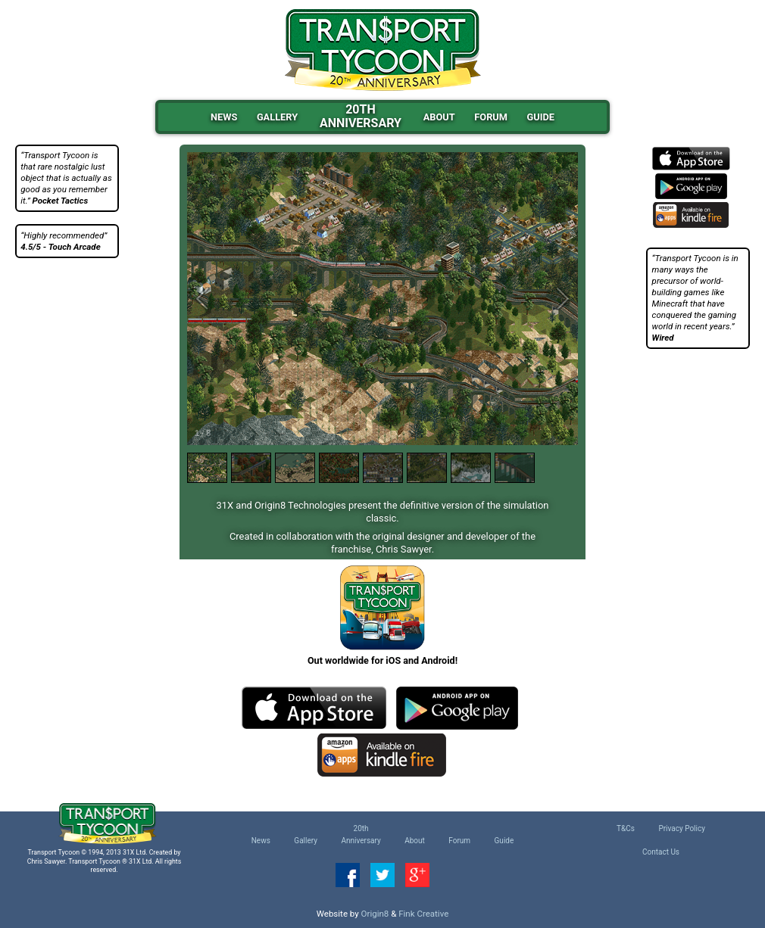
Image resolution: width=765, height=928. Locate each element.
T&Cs (626, 828)
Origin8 (375, 913)
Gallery (277, 117)
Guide (540, 117)
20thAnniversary (360, 116)
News (224, 117)
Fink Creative (423, 913)
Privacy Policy (681, 828)
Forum (490, 117)
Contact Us (660, 852)
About (439, 117)
